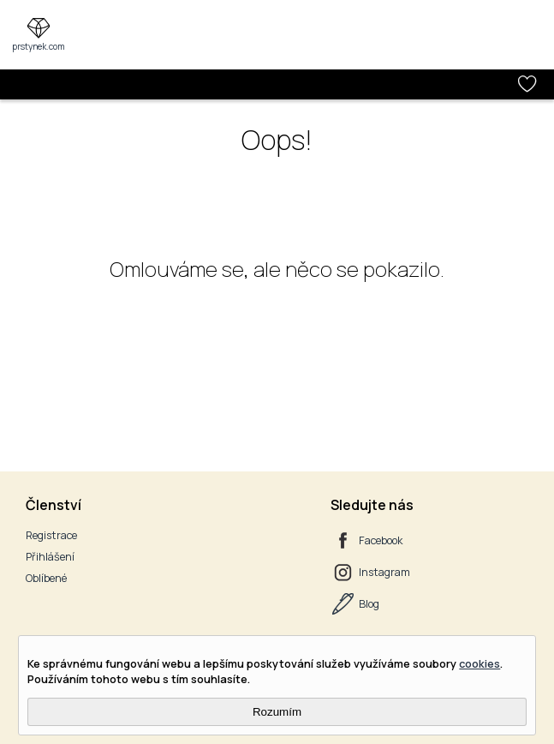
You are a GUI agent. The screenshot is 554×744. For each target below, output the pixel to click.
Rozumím (277, 711)
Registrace (51, 535)
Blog (369, 604)
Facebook (380, 540)
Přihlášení (50, 556)
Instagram (384, 572)
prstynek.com (38, 46)
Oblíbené (46, 578)
